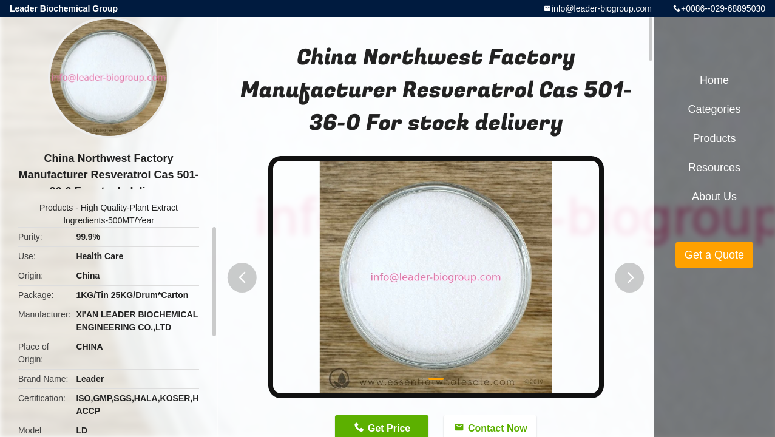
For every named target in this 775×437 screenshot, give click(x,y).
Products (56, 207)
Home (714, 80)
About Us (714, 197)
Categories (714, 109)
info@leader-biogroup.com (602, 8)
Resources (714, 167)
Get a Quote (714, 255)
